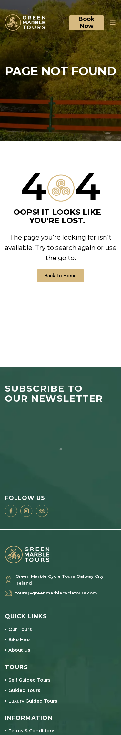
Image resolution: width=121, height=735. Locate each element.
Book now (86, 22)
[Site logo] (25, 22)
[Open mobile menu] (111, 22)
